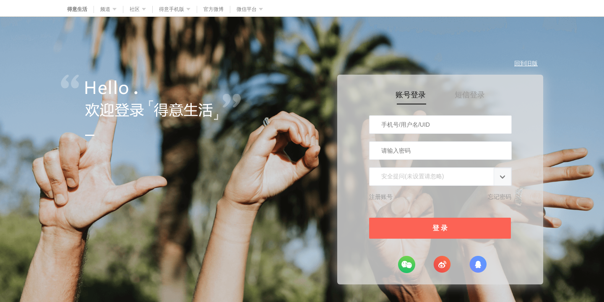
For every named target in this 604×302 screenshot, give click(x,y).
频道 (108, 9)
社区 (138, 9)
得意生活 (77, 9)
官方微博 (213, 9)
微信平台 (250, 9)
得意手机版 (174, 9)
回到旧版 (526, 63)
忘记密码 (499, 196)
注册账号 (381, 196)
